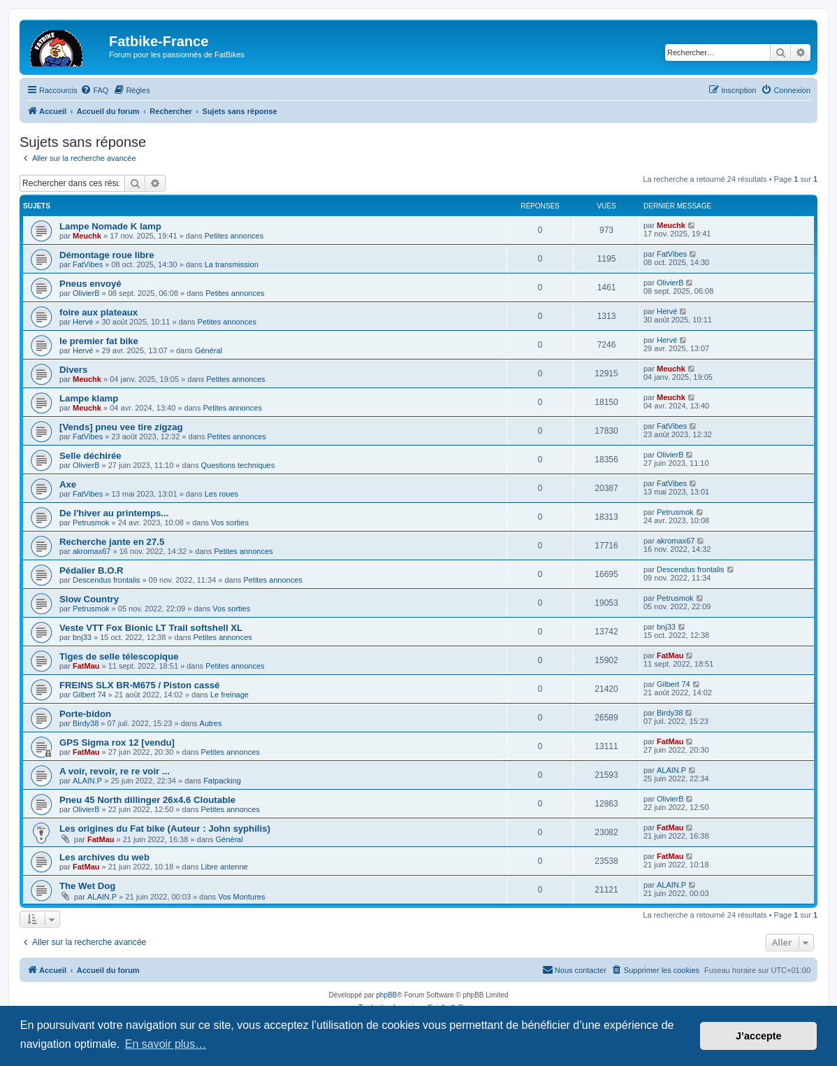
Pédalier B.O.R (91, 570)
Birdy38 (86, 723)
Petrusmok (91, 522)
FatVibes (88, 264)
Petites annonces (234, 236)
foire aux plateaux (98, 312)
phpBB (386, 995)
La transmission (232, 264)
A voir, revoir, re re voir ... (114, 771)
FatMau (86, 666)
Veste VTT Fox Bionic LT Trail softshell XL (150, 628)
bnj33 (82, 637)
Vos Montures (241, 897)
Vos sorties (230, 522)
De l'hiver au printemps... (113, 513)
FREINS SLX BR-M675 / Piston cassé (139, 685)
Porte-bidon (85, 714)
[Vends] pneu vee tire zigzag (121, 427)
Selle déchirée (90, 455)
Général (208, 350)
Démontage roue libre (106, 255)
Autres (211, 723)
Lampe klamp (88, 398)
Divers (73, 369)
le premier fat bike (98, 341)
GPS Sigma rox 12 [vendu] (117, 742)
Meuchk (87, 236)
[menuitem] (94, 90)
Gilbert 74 (89, 694)
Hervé (83, 322)
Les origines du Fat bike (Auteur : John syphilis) (164, 828)
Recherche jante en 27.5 (111, 541)
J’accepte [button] (759, 1036)
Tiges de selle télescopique (119, 656)
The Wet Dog (87, 886)
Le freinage (229, 694)
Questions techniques (238, 465)
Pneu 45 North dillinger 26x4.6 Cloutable (147, 800)
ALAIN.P (87, 780)
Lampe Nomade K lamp (110, 226)
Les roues (221, 494)
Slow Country (89, 599)
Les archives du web (104, 857)
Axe (67, 484)
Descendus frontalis (106, 580)
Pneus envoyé (90, 283)
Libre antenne (224, 866)
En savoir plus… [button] (166, 1044)
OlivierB (86, 293)
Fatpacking (222, 780)
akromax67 (91, 551)
